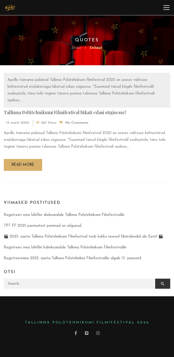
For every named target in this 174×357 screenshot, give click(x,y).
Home (77, 47)
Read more (23, 165)
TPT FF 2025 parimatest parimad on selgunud (42, 226)
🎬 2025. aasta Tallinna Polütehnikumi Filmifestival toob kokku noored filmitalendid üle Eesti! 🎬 (83, 237)
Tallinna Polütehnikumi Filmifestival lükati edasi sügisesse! (65, 112)
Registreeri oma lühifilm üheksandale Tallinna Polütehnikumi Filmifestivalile (64, 215)
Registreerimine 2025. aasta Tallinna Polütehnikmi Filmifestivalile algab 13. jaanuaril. (73, 258)
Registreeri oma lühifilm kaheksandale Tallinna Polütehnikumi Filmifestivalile (65, 247)
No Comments (76, 123)
